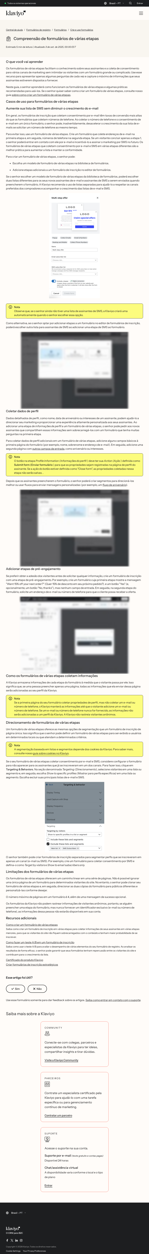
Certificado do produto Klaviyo (24, 960)
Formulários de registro (38, 29)
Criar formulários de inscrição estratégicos (32, 964)
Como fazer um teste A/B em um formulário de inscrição (40, 942)
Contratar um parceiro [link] (58, 1115)
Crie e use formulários (81, 29)
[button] (74, 247)
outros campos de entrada (48, 448)
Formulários (60, 29)
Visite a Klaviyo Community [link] (61, 1060)
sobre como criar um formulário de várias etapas (41, 95)
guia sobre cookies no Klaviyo (50, 753)
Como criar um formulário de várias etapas (32, 924)
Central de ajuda (14, 29)
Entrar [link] (48, 1185)
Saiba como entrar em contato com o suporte (113, 1000)
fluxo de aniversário (114, 485)
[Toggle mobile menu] (141, 13)
